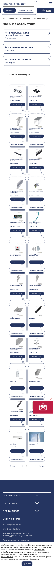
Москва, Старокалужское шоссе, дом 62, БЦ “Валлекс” (18, 534)
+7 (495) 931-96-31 (12, 524)
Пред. (12, 466)
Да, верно (9, 10)
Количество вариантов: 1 (17, 113)
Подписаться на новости (16, 540)
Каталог (26, 19)
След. (41, 466)
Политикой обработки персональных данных (23, 551)
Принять (27, 564)
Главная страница (11, 19)
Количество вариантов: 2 (17, 144)
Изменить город (25, 10)
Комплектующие (41, 19)
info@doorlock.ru (11, 529)
